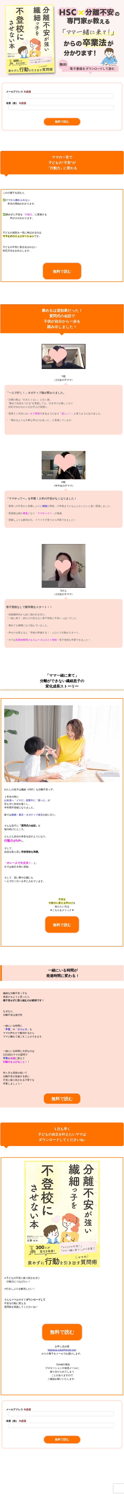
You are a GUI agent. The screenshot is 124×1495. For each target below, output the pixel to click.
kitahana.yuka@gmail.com (62, 1350)
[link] (62, 1490)
